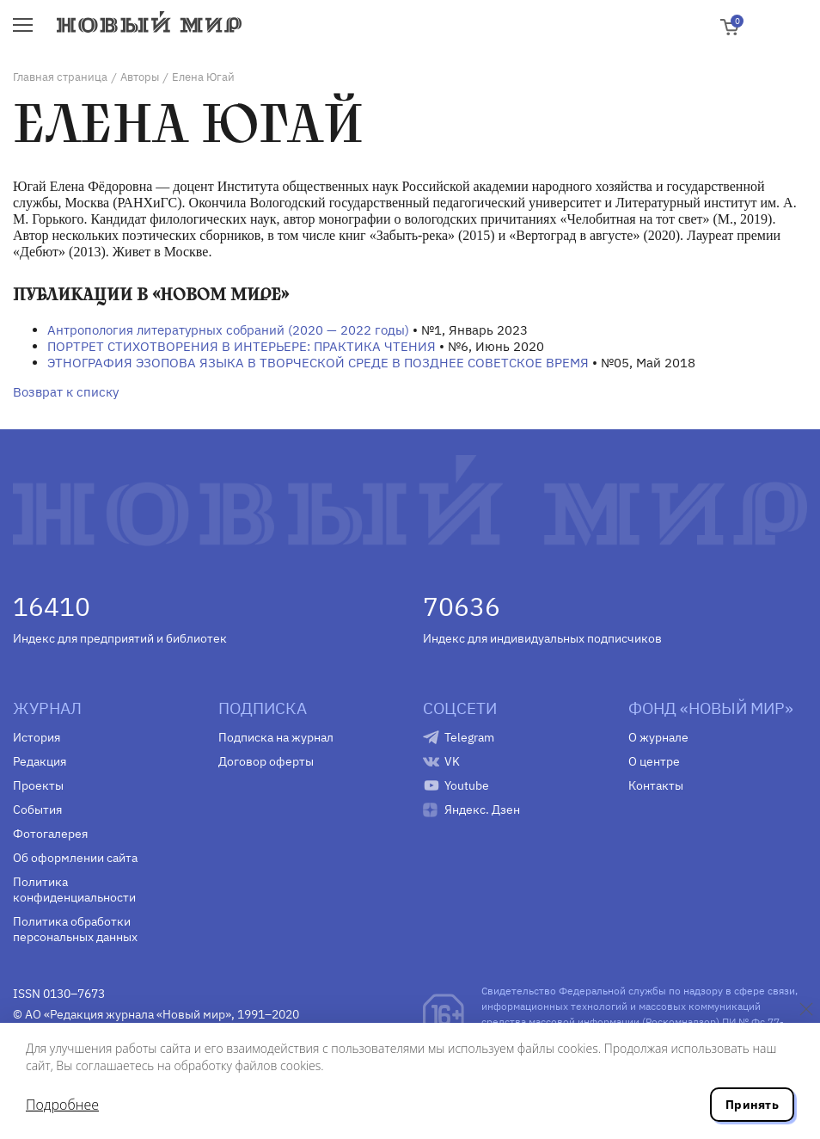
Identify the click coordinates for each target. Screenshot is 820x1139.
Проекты (38, 785)
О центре (654, 761)
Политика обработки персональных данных (75, 929)
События (37, 809)
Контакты (655, 785)
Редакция (39, 761)
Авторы (139, 77)
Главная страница (60, 77)
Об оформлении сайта (75, 857)
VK (452, 761)
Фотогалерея (50, 833)
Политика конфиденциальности (74, 889)
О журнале (658, 737)
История (36, 737)
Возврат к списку (66, 392)
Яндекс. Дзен (482, 809)
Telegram (469, 737)
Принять (752, 1104)
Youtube (466, 785)
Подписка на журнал (276, 737)
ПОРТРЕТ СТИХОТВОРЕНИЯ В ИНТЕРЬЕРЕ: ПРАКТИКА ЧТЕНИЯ (241, 346)
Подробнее (62, 1104)
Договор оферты (266, 761)
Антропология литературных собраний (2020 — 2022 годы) (228, 330)
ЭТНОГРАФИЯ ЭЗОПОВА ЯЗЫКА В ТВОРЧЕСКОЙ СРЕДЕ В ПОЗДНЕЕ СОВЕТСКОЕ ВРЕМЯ (318, 362)
